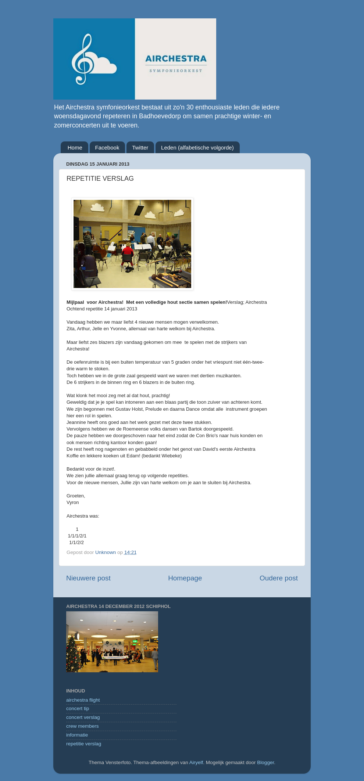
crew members (82, 726)
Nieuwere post (88, 578)
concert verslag (83, 717)
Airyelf (196, 762)
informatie (77, 735)
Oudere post (279, 578)
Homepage (185, 578)
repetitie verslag (83, 743)
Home (75, 147)
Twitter (140, 147)
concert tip (77, 708)
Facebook (107, 147)
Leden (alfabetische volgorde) (197, 147)
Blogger (265, 762)
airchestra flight (83, 700)
